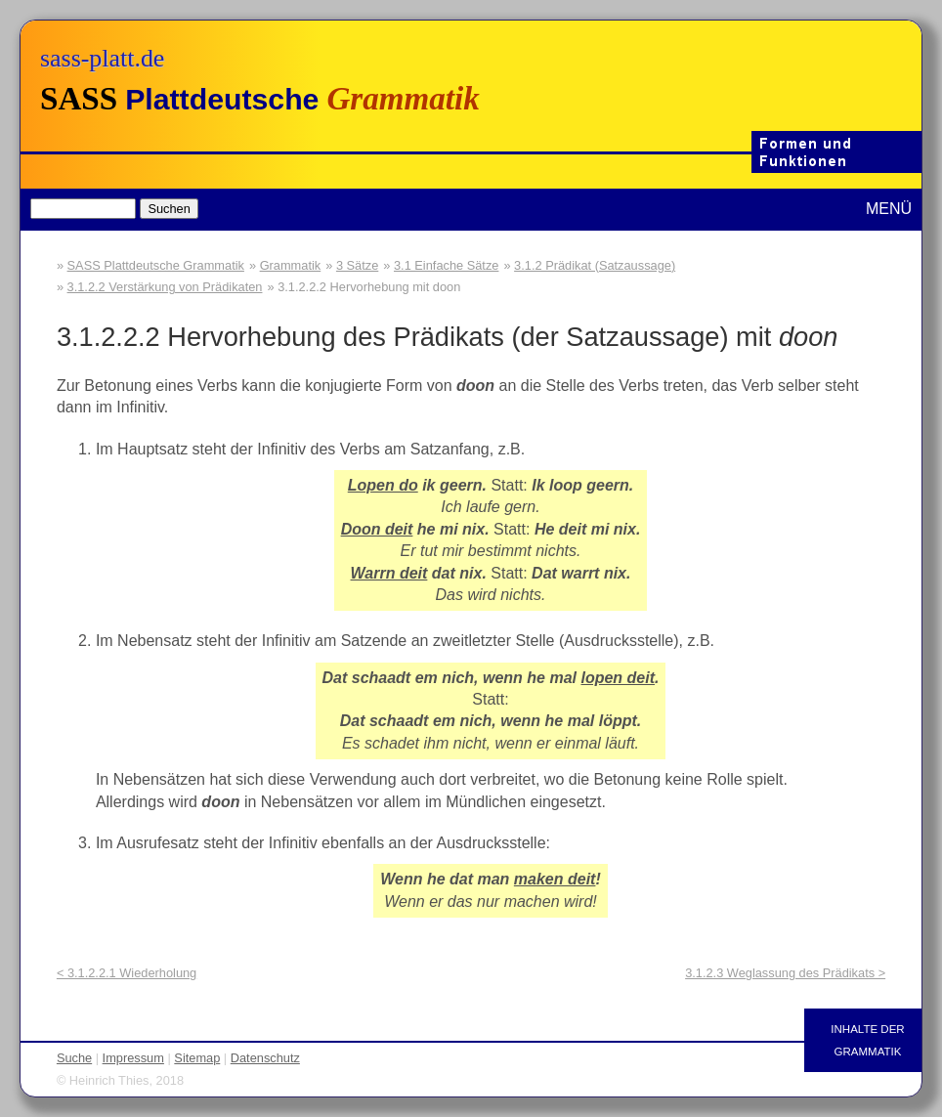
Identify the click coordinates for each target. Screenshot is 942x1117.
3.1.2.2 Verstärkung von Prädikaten (165, 286)
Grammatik (290, 265)
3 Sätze (357, 265)
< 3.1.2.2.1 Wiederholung (126, 973)
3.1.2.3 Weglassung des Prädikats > (785, 973)
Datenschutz (265, 1058)
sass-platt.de (102, 58)
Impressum (133, 1058)
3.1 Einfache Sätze (446, 265)
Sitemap (197, 1058)
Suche (74, 1058)
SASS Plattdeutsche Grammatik (155, 265)
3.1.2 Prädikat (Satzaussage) (594, 265)
